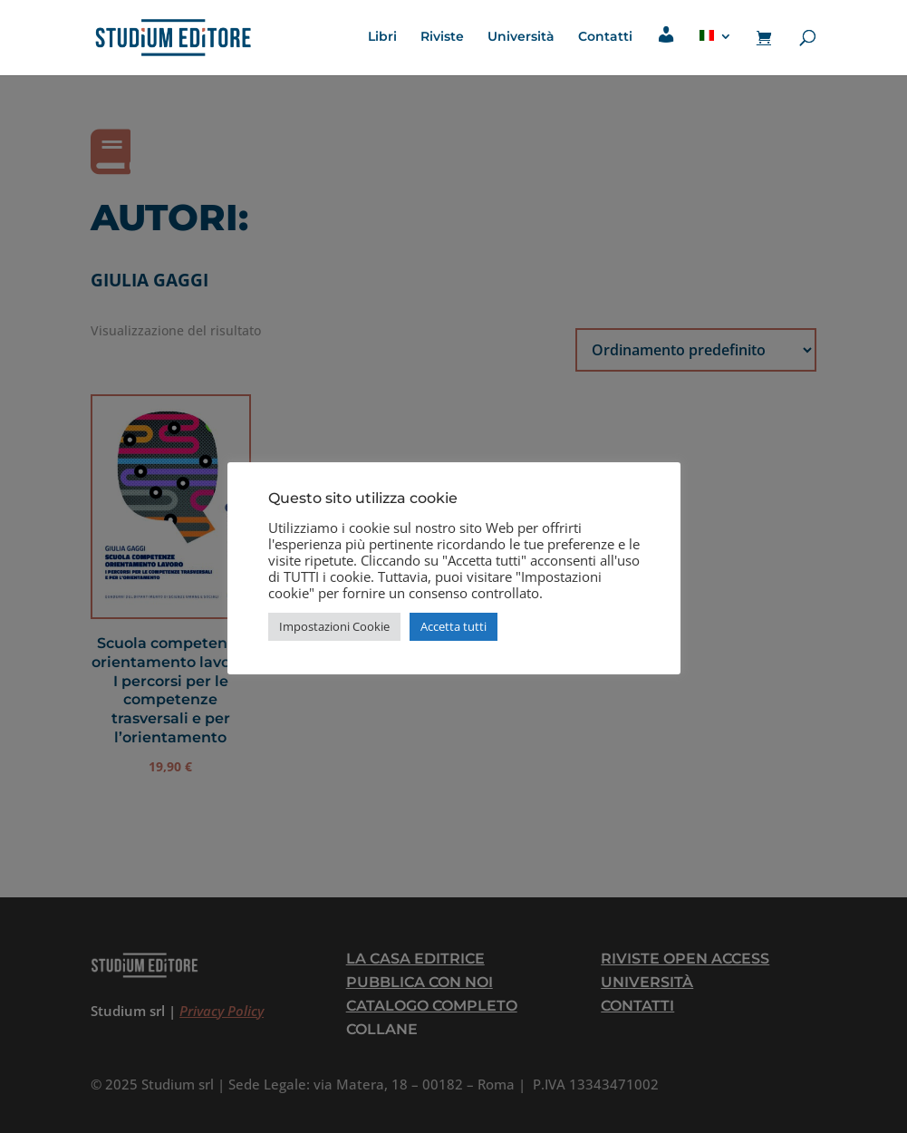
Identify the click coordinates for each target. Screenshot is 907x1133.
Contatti (605, 37)
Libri (382, 37)
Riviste (442, 37)
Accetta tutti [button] (453, 626)
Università (521, 37)
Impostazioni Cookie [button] (334, 626)
